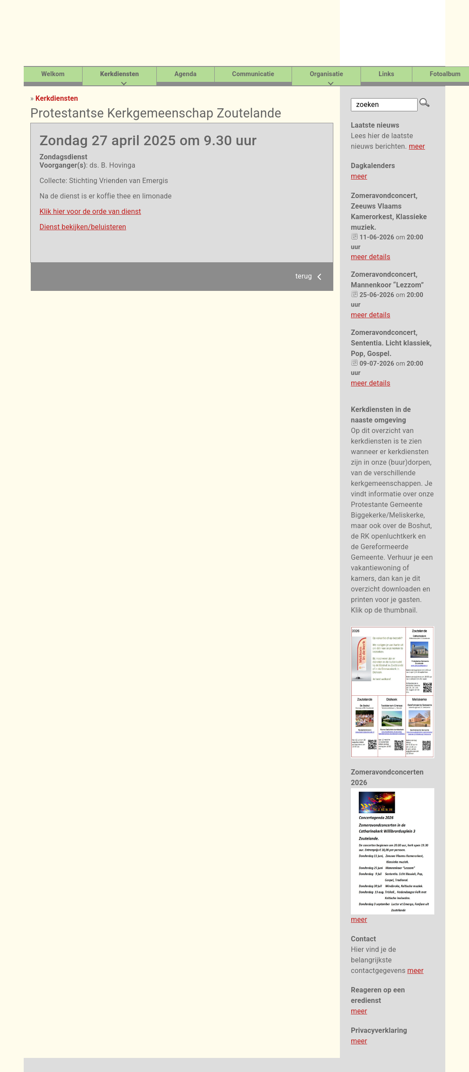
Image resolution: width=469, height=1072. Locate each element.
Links (386, 74)
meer (417, 146)
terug (310, 276)
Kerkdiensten (57, 98)
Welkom (53, 74)
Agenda (185, 74)
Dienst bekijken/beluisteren (83, 227)
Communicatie (253, 74)
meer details (370, 257)
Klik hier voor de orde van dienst (90, 211)
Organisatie (326, 74)
